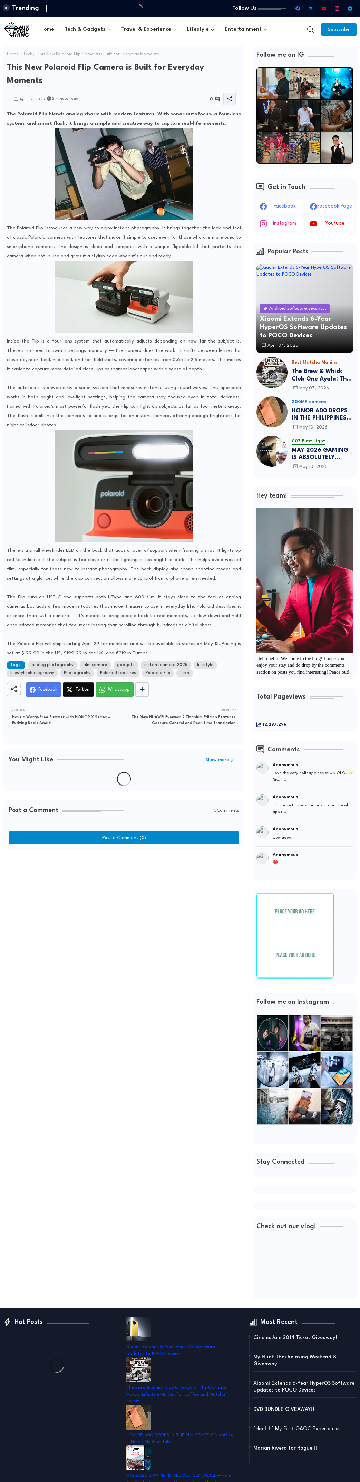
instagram (284, 223)
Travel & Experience (146, 29)
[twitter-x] (310, 8)
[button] (311, 30)
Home (47, 29)
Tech (27, 54)
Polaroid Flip (158, 673)
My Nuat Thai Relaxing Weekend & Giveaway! (295, 1361)
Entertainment (243, 29)
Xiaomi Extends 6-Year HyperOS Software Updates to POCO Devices (303, 1387)
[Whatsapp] (115, 689)
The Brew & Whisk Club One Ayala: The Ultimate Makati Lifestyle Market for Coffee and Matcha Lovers (321, 375)
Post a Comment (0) (124, 837)
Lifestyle (198, 29)
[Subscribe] (339, 29)
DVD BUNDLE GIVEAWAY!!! (284, 1409)
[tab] (47, 29)
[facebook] (297, 8)
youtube (334, 223)
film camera (95, 665)
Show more (217, 760)
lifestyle (205, 665)
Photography (77, 673)
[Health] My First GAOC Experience (296, 1429)
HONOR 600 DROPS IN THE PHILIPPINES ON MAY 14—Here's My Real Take (320, 415)
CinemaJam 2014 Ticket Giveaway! (295, 1337)
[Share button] (142, 689)
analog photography (52, 665)
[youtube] (324, 8)
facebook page (334, 206)
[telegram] (350, 8)
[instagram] (337, 8)
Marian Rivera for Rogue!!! (285, 1448)
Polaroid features (118, 673)
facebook (285, 206)
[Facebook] (43, 689)
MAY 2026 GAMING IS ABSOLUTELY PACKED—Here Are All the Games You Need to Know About (321, 454)
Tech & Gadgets (85, 29)
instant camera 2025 (165, 665)
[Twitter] (78, 689)
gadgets (126, 665)
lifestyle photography (32, 673)
